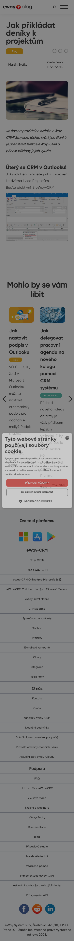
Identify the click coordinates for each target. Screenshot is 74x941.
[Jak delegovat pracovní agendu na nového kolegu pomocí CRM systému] (52, 398)
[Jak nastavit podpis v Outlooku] (21, 387)
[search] (54, 7)
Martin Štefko (17, 64)
